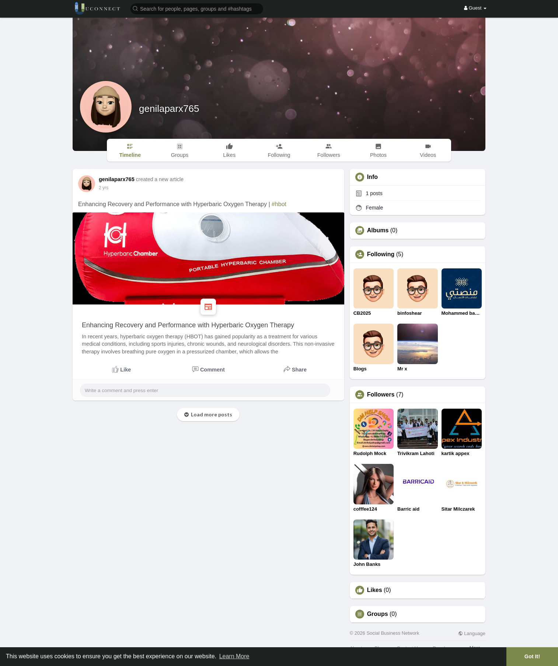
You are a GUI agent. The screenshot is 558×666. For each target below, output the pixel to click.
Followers (381, 395)
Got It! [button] (532, 656)
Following (381, 254)
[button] (197, 8)
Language (471, 633)
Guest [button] (475, 8)
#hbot (279, 204)
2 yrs (103, 187)
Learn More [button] (234, 656)
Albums (378, 230)
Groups (377, 614)
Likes (374, 590)
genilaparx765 (169, 108)
